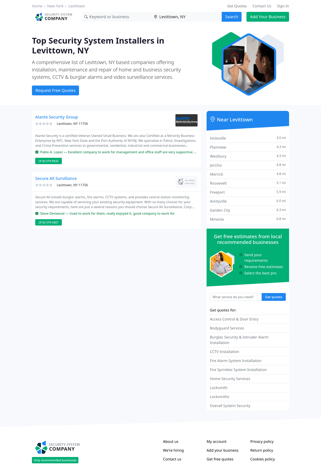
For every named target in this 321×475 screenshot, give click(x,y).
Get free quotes (220, 459)
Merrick (248, 174)
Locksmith (218, 387)
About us (171, 441)
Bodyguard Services (227, 328)
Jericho (248, 165)
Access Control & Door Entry (234, 319)
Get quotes (273, 297)
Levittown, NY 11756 (72, 123)
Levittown (76, 5)
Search (231, 16)
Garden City (248, 210)
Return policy (261, 450)
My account (216, 441)
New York (55, 5)
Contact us (172, 459)
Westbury (248, 156)
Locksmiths (219, 396)
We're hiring (173, 450)
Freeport (248, 192)
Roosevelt (248, 183)
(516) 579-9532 (49, 161)
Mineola (248, 219)
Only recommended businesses (55, 460)
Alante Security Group (56, 117)
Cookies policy (262, 459)
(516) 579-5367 (49, 222)
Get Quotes (237, 5)
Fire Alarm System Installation (235, 360)
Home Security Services (230, 378)
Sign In (283, 5)
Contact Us (262, 5)
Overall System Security (230, 405)
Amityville (248, 201)
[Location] (187, 17)
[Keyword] (117, 17)
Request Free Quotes (55, 90)
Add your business (222, 450)
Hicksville (248, 138)
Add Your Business (268, 16)
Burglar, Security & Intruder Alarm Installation (239, 340)
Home (37, 5)
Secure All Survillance (56, 178)
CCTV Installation (224, 351)
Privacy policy (262, 441)
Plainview (248, 147)
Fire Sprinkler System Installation (238, 369)
